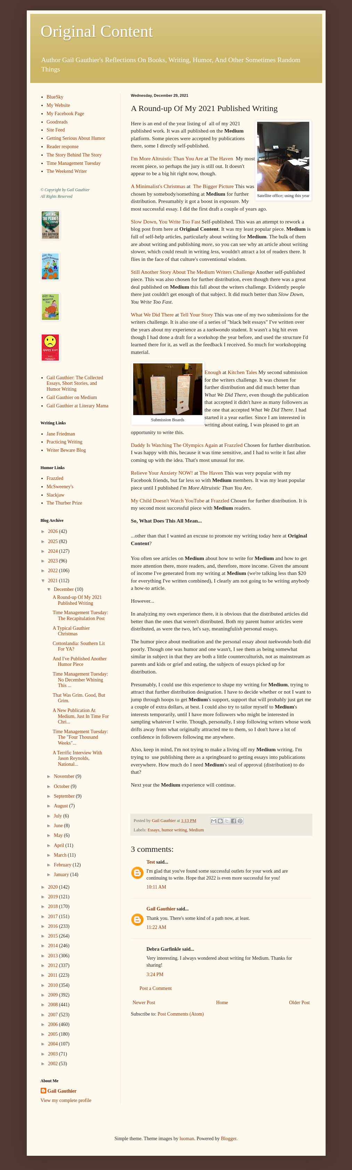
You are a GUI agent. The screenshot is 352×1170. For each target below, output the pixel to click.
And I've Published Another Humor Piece (79, 661)
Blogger (228, 1138)
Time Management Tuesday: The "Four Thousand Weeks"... (80, 737)
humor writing (174, 830)
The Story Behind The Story (74, 155)
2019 (53, 896)
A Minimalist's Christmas (158, 186)
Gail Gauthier (161, 909)
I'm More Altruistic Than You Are (167, 158)
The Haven (221, 158)
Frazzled (233, 445)
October (62, 786)
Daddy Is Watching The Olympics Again (174, 445)
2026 (53, 531)
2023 (53, 560)
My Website (58, 105)
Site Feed (56, 130)
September (65, 796)
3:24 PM (155, 974)
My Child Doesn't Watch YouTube (167, 500)
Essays (153, 830)
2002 (53, 1063)
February (63, 864)
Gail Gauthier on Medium (72, 397)
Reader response (63, 146)
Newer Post (144, 1002)
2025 (53, 541)
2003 (53, 1054)
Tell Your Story (196, 314)
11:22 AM (156, 927)
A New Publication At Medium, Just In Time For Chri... (80, 716)
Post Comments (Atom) (181, 1014)
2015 (53, 936)
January (62, 874)
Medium (196, 830)
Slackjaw (55, 495)
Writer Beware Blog (66, 450)
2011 (53, 975)
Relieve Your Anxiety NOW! (162, 473)
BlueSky (55, 97)
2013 (53, 955)
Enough (213, 372)
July (58, 816)
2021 (53, 580)
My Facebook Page (65, 113)
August (61, 805)
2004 (53, 1043)
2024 (53, 551)
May (59, 835)
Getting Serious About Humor (76, 138)
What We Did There (152, 314)
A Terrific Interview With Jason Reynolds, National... (77, 758)
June (59, 825)
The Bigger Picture (213, 186)
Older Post (299, 1002)
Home (222, 1002)
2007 (53, 1014)
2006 (53, 1024)
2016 (53, 926)
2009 (53, 995)
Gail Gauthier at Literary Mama (77, 405)
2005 (53, 1034)
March (61, 855)
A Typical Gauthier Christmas (71, 631)
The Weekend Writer (67, 171)
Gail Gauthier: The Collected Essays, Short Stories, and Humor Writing (75, 383)
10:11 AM (156, 887)
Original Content (97, 31)
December (64, 589)
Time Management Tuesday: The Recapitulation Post (80, 615)
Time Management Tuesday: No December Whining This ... (80, 679)
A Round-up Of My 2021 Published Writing (77, 600)
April (59, 845)
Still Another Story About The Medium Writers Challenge (193, 272)
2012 (53, 965)
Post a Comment (156, 988)
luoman (187, 1138)
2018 (53, 906)
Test (151, 862)
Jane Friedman (61, 433)
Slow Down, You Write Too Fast (165, 221)
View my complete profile (66, 1100)
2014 (53, 945)
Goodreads (57, 122)
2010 (53, 985)
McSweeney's (60, 486)
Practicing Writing (64, 441)
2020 (53, 887)
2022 (53, 570)
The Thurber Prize (64, 503)
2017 (53, 916)
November (65, 776)
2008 (53, 1004)
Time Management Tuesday (74, 163)
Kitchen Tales (242, 372)
